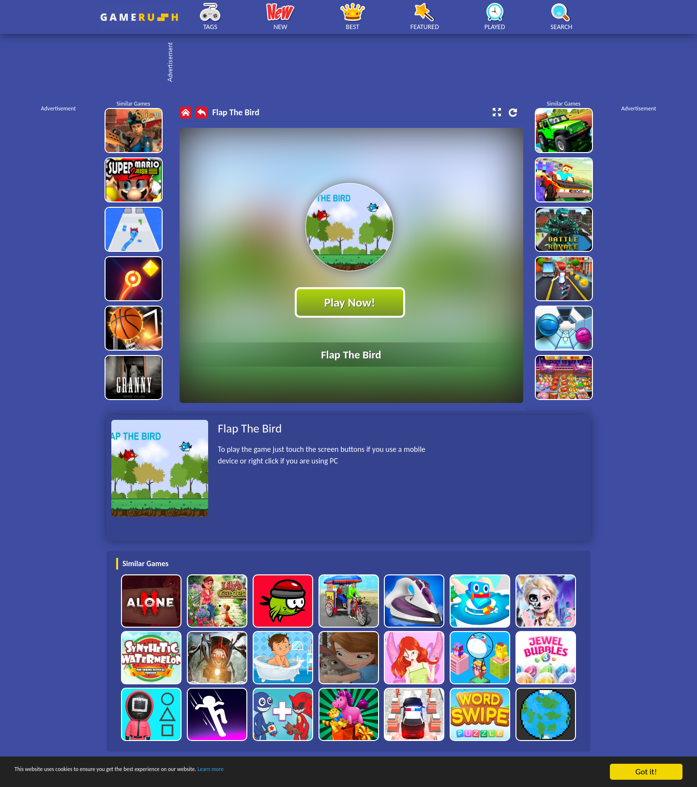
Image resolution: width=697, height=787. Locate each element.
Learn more (302, 772)
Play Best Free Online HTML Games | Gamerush (139, 17)
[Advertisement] (353, 63)
